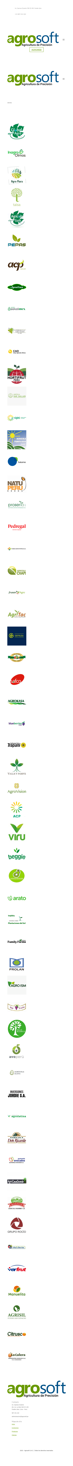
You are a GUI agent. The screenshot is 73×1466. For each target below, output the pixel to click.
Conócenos (15, 1428)
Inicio (13, 1424)
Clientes (14, 1435)
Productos (15, 1431)
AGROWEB (36, 50)
